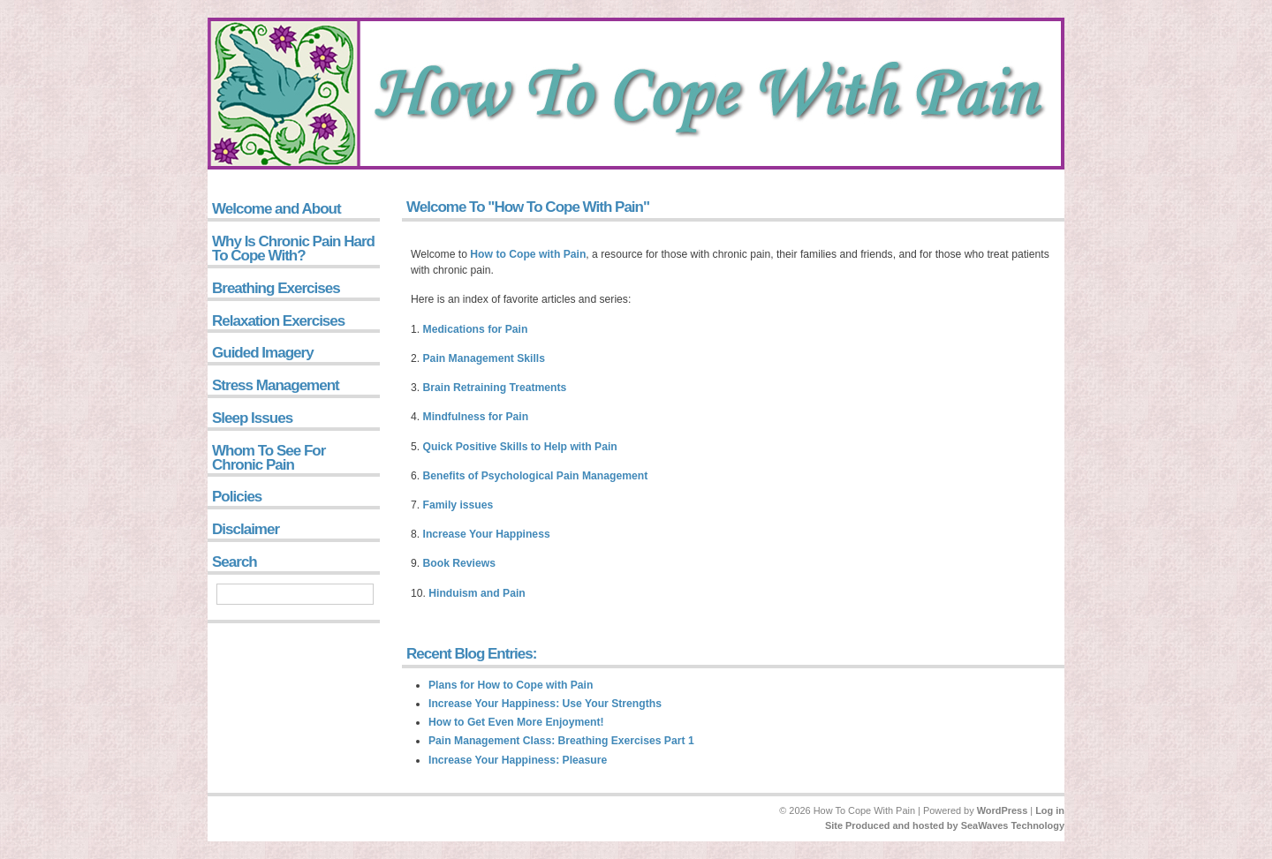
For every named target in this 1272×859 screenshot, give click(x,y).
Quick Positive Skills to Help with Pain (520, 447)
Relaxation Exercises (278, 321)
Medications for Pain (475, 329)
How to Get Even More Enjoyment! (516, 722)
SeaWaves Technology (1012, 825)
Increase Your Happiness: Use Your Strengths (545, 703)
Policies (236, 496)
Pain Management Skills (484, 358)
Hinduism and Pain (476, 593)
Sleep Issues (252, 418)
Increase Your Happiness (486, 534)
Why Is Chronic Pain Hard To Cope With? (293, 248)
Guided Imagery (263, 352)
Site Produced (857, 825)
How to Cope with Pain (528, 254)
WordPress (1002, 810)
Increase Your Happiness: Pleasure (517, 760)
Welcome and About (276, 208)
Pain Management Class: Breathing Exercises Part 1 (561, 741)
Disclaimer (245, 529)
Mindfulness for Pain (476, 417)
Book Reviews (459, 563)
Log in (1049, 810)
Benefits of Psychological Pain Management (535, 476)
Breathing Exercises (276, 288)
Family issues (458, 505)
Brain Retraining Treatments (495, 387)
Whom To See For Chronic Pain (268, 457)
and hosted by (925, 825)
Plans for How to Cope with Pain (510, 685)
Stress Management (275, 385)
